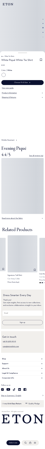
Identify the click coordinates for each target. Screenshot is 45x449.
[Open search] (25, 443)
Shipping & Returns (22, 97)
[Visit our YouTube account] (8, 389)
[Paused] (39, 132)
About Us (22, 368)
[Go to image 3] (43, 27)
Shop (22, 359)
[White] (3, 75)
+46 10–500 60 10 (9, 341)
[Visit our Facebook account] (25, 389)
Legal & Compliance (22, 373)
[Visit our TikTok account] (14, 389)
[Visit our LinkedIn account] (19, 389)
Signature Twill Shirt (15, 275)
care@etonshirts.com (11, 346)
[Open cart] (30, 443)
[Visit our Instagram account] (2, 389)
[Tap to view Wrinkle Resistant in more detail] (22, 128)
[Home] (22, 419)
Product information (22, 93)
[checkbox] (41, 60)
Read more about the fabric (22, 218)
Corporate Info (22, 378)
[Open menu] (35, 443)
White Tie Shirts (9, 56)
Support (22, 364)
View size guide (8, 88)
